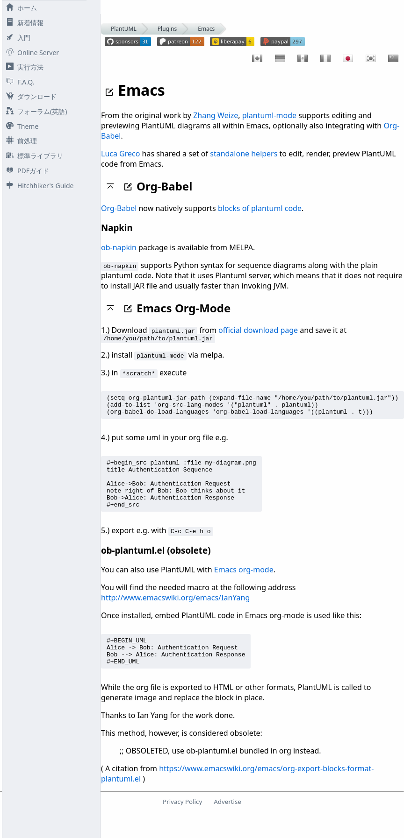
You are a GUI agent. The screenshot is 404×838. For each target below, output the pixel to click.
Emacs (206, 29)
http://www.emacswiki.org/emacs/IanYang (175, 613)
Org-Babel (119, 208)
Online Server (30, 52)
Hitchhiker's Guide (37, 185)
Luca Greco (120, 153)
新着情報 (22, 22)
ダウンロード (29, 96)
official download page (258, 330)
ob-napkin (119, 247)
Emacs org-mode (244, 585)
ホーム (19, 7)
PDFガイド (25, 170)
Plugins (167, 29)
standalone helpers (243, 153)
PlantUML (124, 29)
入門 (16, 37)
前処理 (19, 140)
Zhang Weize (215, 115)
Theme (20, 126)
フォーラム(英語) (34, 111)
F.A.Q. (18, 81)
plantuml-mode (269, 115)
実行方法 (22, 67)
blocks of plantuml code (260, 208)
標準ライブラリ (32, 155)
